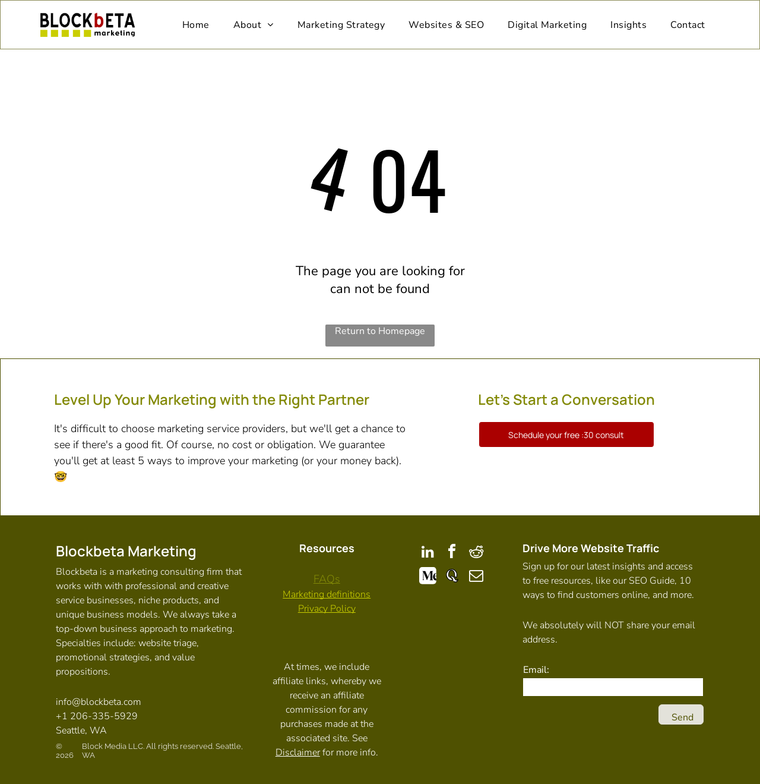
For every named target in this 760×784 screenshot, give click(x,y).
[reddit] (476, 553)
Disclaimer (298, 752)
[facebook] (452, 553)
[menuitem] (195, 24)
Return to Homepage (380, 331)
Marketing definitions (326, 594)
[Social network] (427, 577)
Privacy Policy (327, 608)
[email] (476, 577)
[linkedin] (427, 553)
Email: (536, 669)
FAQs (327, 579)
